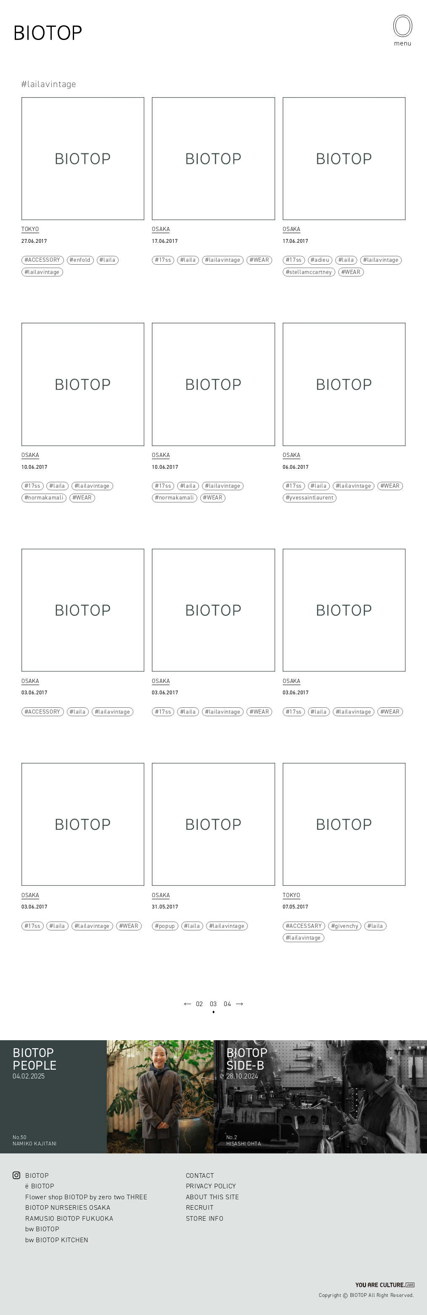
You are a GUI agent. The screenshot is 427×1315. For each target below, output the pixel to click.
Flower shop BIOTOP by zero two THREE (86, 1197)
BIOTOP (36, 1175)
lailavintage (44, 272)
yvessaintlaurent (311, 497)
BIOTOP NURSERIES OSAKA (67, 1207)
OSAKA (161, 229)
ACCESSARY (305, 926)
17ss (165, 259)
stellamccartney (310, 272)
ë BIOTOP (39, 1186)
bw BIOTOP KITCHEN (56, 1239)
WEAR (261, 259)
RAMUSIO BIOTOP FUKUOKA (69, 1218)
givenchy (346, 926)
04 (227, 1003)
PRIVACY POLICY (211, 1186)
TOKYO (30, 229)
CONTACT (200, 1175)
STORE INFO (205, 1218)
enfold (82, 259)
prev (187, 1004)
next (239, 1004)
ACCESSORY (44, 259)
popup (167, 926)
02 (199, 1003)
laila (109, 259)
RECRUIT (200, 1207)
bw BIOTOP (42, 1229)
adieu (322, 259)
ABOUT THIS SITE (212, 1197)
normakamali (45, 497)
